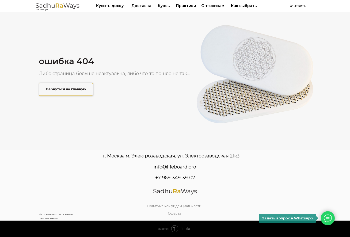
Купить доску (110, 6)
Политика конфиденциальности (174, 206)
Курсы (164, 6)
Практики (186, 6)
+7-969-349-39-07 (175, 177)
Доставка (141, 6)
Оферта (174, 213)
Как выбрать (244, 6)
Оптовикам (212, 6)
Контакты (298, 6)
